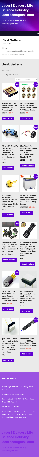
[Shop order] (26, 79)
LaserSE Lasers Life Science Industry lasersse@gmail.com (18, 10)
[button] (38, 33)
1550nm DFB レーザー (10, 406)
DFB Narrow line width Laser (13, 394)
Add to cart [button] (8, 118)
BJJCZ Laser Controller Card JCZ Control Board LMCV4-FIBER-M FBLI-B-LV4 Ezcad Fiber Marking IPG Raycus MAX (18, 414)
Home (4, 48)
